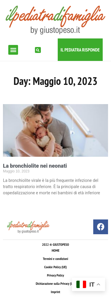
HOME (55, 250)
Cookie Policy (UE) (55, 267)
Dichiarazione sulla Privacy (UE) (55, 283)
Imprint (55, 292)
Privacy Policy (55, 275)
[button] (13, 50)
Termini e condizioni (55, 258)
